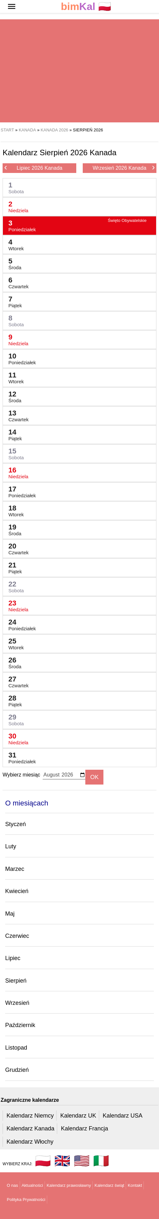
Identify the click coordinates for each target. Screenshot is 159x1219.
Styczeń (15, 824)
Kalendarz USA (123, 1115)
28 (12, 699)
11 (13, 376)
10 (19, 357)
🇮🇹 (101, 1161)
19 (12, 528)
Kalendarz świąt (109, 1185)
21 (12, 566)
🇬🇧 (62, 1161)
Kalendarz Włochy (29, 1141)
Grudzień (17, 1070)
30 (15, 737)
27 (16, 680)
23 (15, 604)
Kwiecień (16, 891)
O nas (12, 1185)
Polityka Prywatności (26, 1199)
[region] (79, 70)
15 (13, 452)
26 (12, 661)
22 (13, 585)
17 (19, 490)
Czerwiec (17, 936)
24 (19, 623)
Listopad (16, 1047)
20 (16, 547)
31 (19, 756)
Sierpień (15, 980)
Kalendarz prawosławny (69, 1185)
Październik (20, 1025)
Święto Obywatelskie (127, 220)
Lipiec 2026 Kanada (33, 167)
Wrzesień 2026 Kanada (124, 167)
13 (16, 414)
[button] (11, 6)
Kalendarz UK (78, 1115)
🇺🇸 (82, 1161)
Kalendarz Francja (84, 1128)
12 (12, 395)
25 (13, 642)
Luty (10, 846)
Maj (10, 913)
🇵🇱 (86, 6)
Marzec (14, 869)
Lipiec (12, 958)
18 (13, 509)
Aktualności (32, 1185)
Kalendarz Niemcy (30, 1115)
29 (13, 718)
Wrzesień (17, 1003)
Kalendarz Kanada (30, 1128)
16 (15, 471)
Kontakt (135, 1185)
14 (12, 433)
